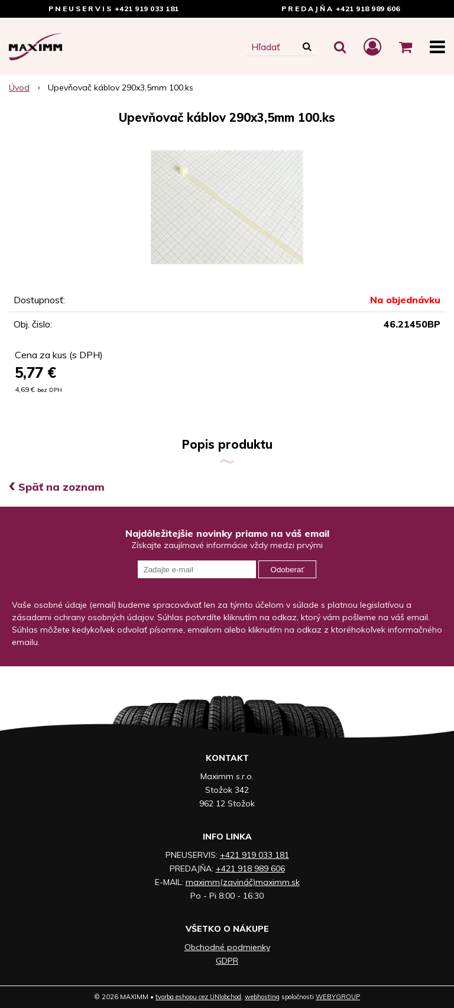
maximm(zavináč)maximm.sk (243, 882)
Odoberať (287, 569)
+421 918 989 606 (368, 8)
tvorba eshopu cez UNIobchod (198, 997)
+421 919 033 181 (147, 8)
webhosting (262, 997)
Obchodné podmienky (227, 947)
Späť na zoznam (57, 487)
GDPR (227, 960)
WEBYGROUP (338, 997)
